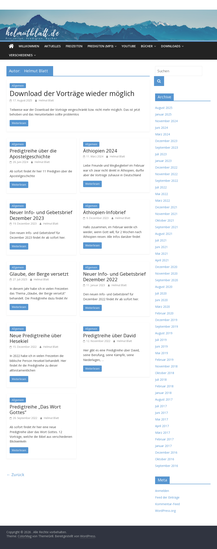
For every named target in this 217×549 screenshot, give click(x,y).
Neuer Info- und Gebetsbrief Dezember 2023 (41, 215)
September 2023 (166, 147)
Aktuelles (52, 46)
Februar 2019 (164, 360)
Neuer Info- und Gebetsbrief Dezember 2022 (114, 277)
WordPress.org (165, 511)
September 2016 (166, 466)
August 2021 (163, 234)
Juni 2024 (161, 128)
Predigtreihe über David (109, 335)
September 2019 (166, 326)
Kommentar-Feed (167, 504)
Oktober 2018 (164, 373)
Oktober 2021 (164, 220)
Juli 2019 (161, 340)
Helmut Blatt (46, 100)
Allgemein (18, 85)
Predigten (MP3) (100, 46)
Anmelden (162, 491)
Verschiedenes (21, 55)
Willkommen (29, 46)
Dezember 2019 (166, 320)
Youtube (129, 46)
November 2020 (166, 273)
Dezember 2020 (166, 267)
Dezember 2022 (166, 167)
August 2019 (163, 333)
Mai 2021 (161, 254)
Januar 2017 (163, 446)
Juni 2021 (161, 247)
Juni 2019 (161, 346)
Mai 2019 (161, 353)
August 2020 (163, 287)
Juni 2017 (161, 413)
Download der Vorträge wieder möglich (72, 93)
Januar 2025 (163, 114)
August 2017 (163, 399)
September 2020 (166, 280)
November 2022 (166, 174)
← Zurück (15, 474)
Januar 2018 (163, 393)
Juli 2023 (161, 154)
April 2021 (162, 260)
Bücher (147, 46)
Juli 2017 (161, 406)
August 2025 (163, 108)
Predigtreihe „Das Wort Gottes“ (35, 409)
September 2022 (166, 181)
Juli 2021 (161, 240)
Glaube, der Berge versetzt (39, 274)
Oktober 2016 (164, 459)
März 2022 (162, 200)
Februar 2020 (164, 313)
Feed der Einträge (167, 497)
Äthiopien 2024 (100, 150)
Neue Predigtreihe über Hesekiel (35, 338)
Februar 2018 (164, 386)
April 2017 (162, 426)
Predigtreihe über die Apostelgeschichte (33, 153)
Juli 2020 (161, 293)
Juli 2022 (161, 187)
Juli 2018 (161, 379)
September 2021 (166, 227)
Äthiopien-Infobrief (104, 212)
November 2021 (166, 214)
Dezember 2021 (166, 207)
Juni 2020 (161, 300)
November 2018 (166, 366)
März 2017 (162, 433)
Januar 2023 (163, 161)
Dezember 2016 (166, 452)
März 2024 (162, 134)
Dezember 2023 (166, 141)
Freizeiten (74, 46)
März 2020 (162, 307)
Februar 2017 (164, 439)
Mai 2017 (161, 419)
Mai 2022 (161, 194)
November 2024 (166, 121)
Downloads (170, 46)
